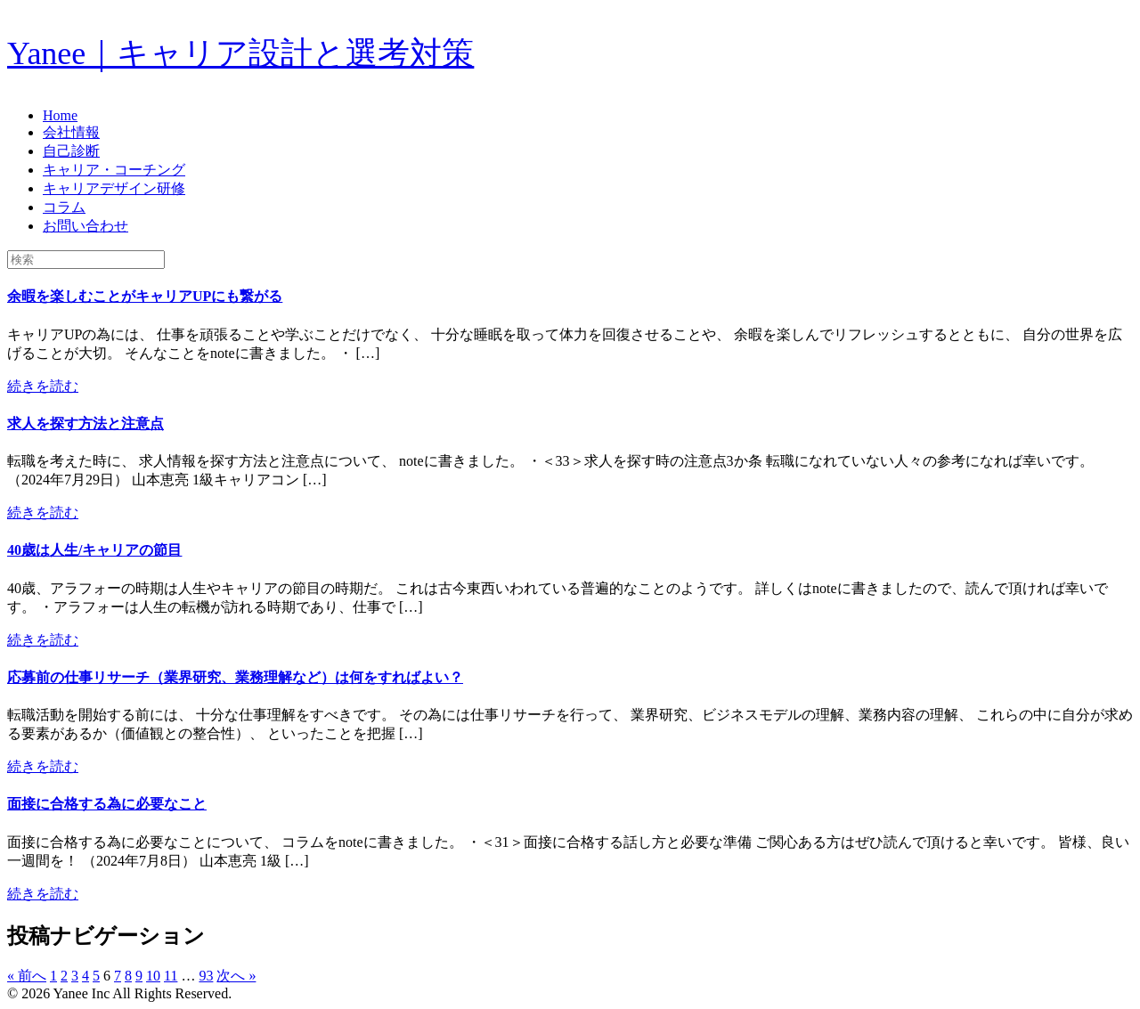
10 (153, 975)
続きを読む (42, 386)
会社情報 (71, 132)
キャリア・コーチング (114, 169)
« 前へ (26, 975)
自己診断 (71, 151)
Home (60, 115)
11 (170, 975)
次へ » (236, 975)
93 (206, 975)
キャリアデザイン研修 (114, 188)
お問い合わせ (85, 225)
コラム (64, 207)
